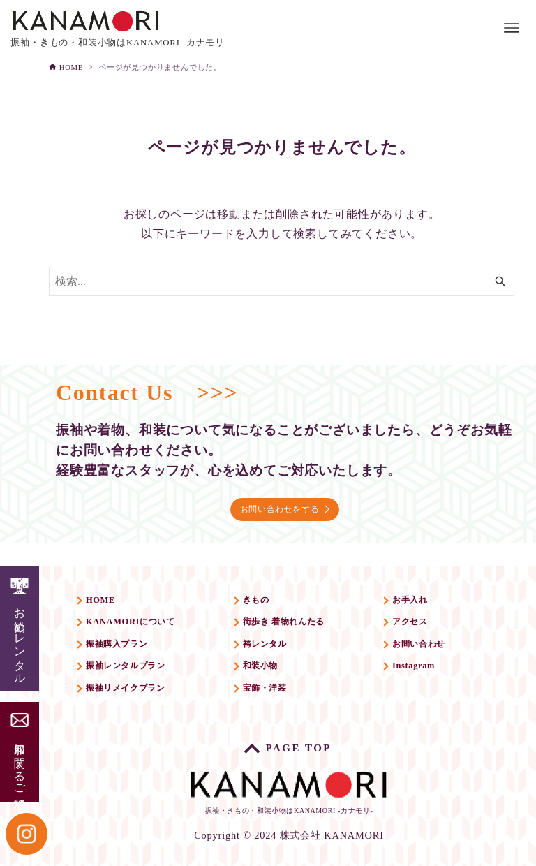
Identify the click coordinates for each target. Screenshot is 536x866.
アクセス (424, 621)
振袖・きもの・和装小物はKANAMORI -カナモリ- (289, 790)
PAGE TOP (301, 742)
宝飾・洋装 (277, 698)
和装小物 (271, 672)
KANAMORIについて (146, 621)
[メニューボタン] (512, 28)
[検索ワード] (281, 281)
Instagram (428, 672)
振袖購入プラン (130, 646)
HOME (107, 595)
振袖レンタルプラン (141, 672)
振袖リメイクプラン (141, 698)
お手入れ (424, 595)
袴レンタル (277, 646)
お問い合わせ (436, 646)
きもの (265, 595)
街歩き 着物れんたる (302, 621)
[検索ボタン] (500, 281)
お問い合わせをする (283, 500)
